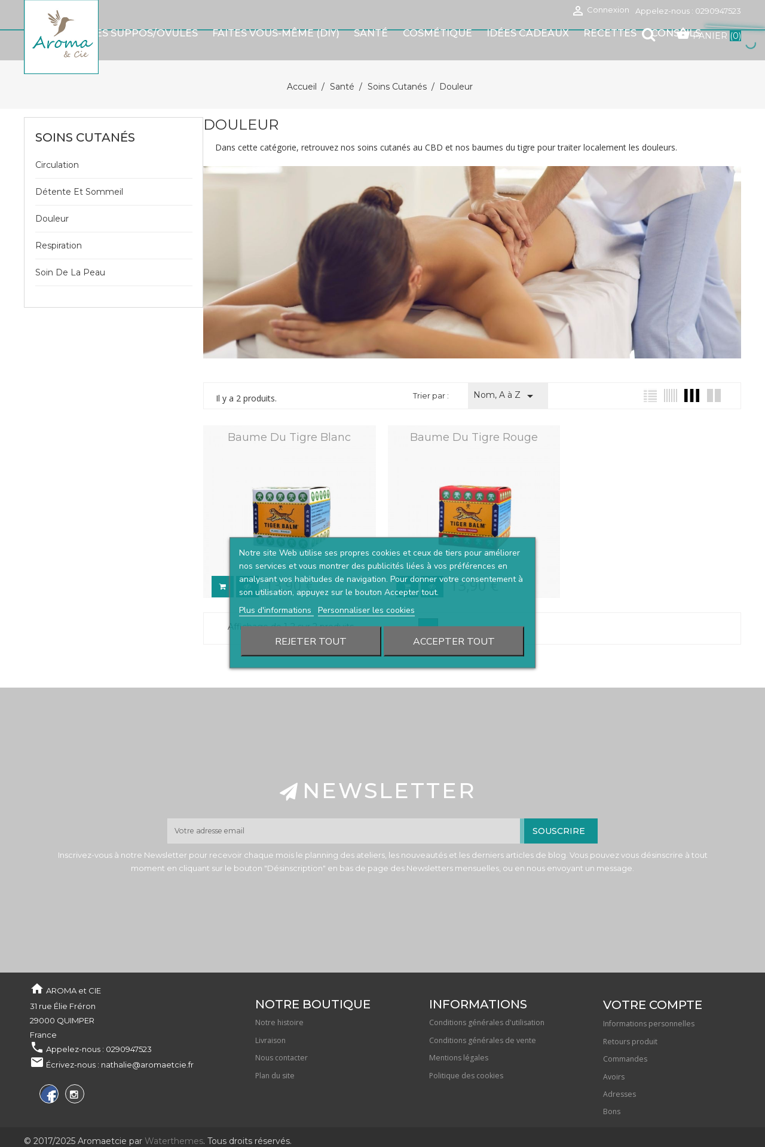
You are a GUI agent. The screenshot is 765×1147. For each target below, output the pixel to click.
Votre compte (652, 974)
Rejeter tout (311, 612)
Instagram (73, 1065)
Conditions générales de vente (482, 1010)
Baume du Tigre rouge (472, 408)
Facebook (47, 1065)
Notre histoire (279, 992)
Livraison (270, 1010)
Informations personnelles (648, 993)
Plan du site (275, 1045)
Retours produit (630, 1011)
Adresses (619, 1064)
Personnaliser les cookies (366, 581)
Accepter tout (454, 612)
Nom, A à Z (505, 367)
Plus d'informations (276, 581)
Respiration (58, 216)
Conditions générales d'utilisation (486, 992)
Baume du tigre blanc (288, 408)
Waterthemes (172, 1110)
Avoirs (614, 1046)
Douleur (52, 189)
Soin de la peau (70, 243)
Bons (611, 1081)
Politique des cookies (466, 1045)
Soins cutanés (85, 108)
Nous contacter (281, 1027)
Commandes (625, 1028)
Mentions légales (458, 1027)
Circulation (57, 135)
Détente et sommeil (79, 162)
